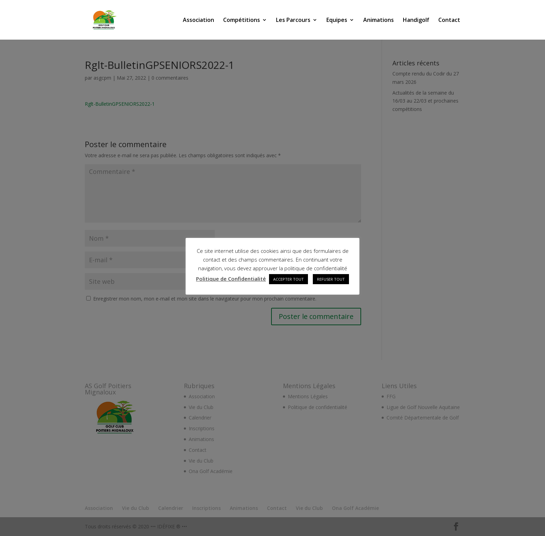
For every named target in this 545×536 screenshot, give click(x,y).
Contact (449, 20)
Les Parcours (293, 20)
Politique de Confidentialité (231, 278)
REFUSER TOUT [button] (331, 279)
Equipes (336, 20)
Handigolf (416, 20)
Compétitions (241, 20)
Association (198, 20)
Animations (378, 20)
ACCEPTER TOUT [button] (288, 279)
